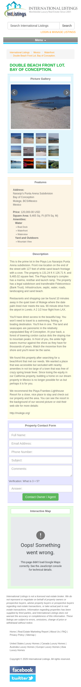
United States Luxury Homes (24, 643)
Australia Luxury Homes (22, 647)
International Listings (20, 52)
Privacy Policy (17, 635)
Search (67, 25)
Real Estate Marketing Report (33, 631)
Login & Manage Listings (58, 32)
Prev (14, 92)
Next (66, 92)
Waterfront (49, 52)
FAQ (64, 631)
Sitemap (30, 635)
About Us (55, 631)
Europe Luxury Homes (47, 647)
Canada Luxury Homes (53, 643)
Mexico (36, 52)
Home (13, 631)
